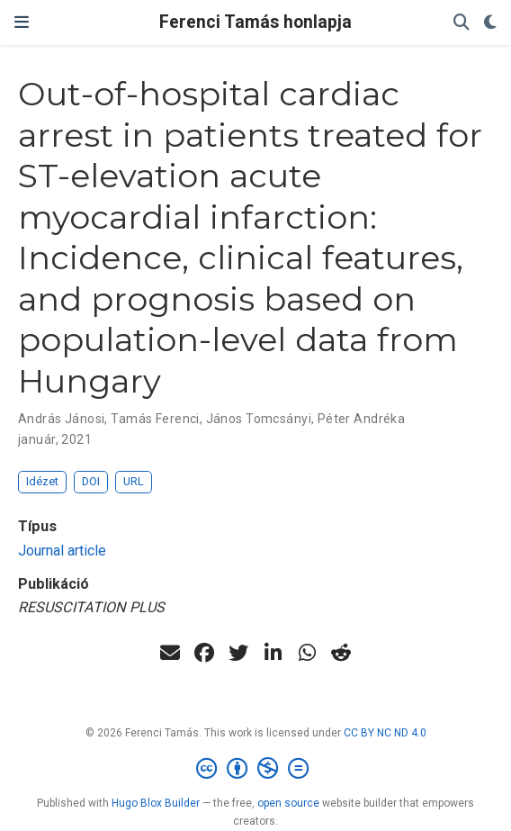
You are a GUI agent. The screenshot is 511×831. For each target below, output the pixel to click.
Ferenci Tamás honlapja (255, 22)
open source (288, 803)
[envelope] (170, 652)
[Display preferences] (490, 23)
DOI (91, 481)
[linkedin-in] (272, 652)
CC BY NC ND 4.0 (385, 733)
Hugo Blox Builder (156, 803)
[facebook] (204, 652)
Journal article (62, 550)
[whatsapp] (306, 652)
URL (133, 481)
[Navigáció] (21, 22)
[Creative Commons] (256, 769)
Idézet (42, 481)
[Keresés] (461, 23)
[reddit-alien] (340, 652)
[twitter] (238, 652)
